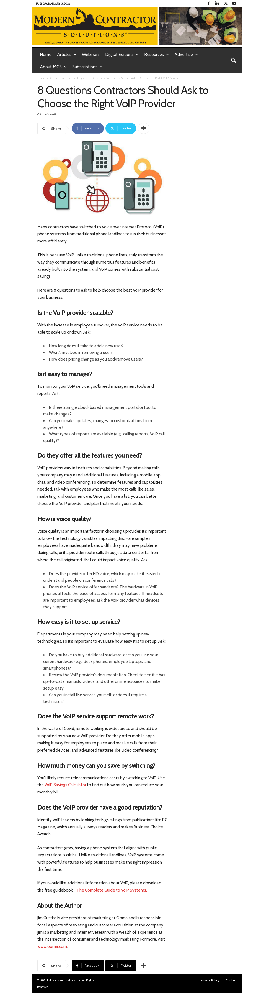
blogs (80, 78)
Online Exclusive (61, 78)
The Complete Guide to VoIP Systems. (112, 890)
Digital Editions (122, 54)
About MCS (53, 67)
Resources (156, 54)
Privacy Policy (210, 980)
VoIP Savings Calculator (65, 784)
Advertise (186, 54)
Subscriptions (87, 67)
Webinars (91, 54)
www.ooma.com (52, 946)
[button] (233, 61)
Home (45, 54)
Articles (66, 54)
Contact (231, 980)
